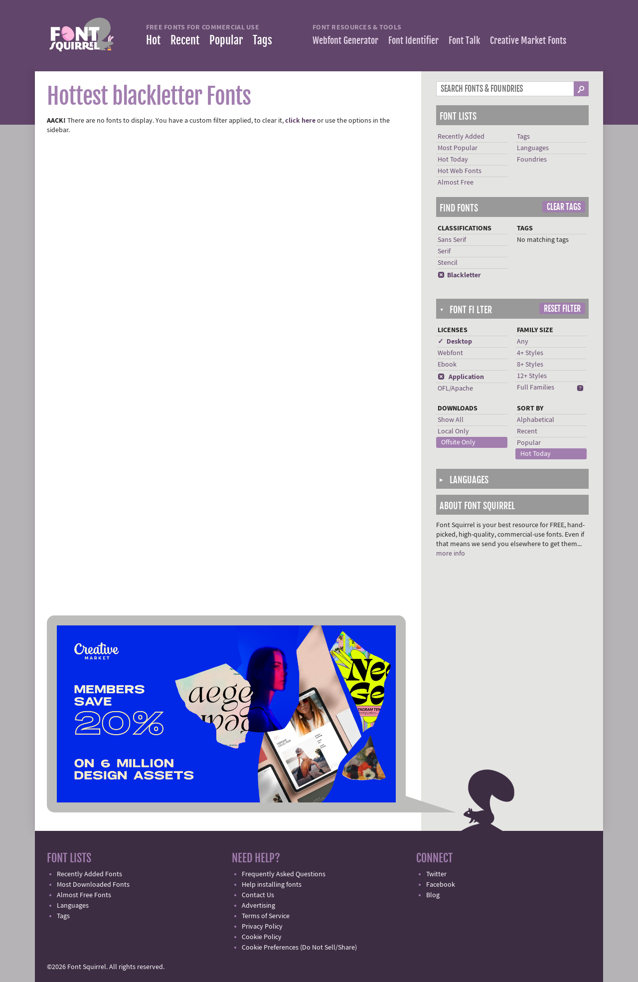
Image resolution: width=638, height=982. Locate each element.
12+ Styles (532, 376)
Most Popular (458, 148)
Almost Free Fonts (84, 895)
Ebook (447, 364)
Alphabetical (535, 419)
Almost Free (456, 182)
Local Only (453, 431)
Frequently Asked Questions (283, 874)
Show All (451, 419)
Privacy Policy (262, 926)
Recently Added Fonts (89, 874)
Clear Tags (564, 207)
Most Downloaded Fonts (93, 884)
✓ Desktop (455, 342)
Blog (433, 895)
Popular (226, 40)
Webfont (450, 353)
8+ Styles (530, 364)
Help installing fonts (272, 884)
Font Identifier (413, 40)
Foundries (532, 159)
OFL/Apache (455, 388)
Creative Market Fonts (528, 40)
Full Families (535, 387)
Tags (262, 40)
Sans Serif (452, 239)
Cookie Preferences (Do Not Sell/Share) (299, 947)
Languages (533, 148)
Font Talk (464, 40)
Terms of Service (266, 916)
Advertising (258, 905)
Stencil (448, 262)
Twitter (436, 874)
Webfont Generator (345, 40)
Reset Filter (562, 309)
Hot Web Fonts (459, 171)
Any (522, 341)
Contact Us (258, 895)
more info (450, 553)
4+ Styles (530, 353)
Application (461, 377)
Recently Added (461, 136)
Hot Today (453, 159)
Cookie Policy (262, 937)
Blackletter (459, 275)
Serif (444, 251)
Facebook (440, 884)
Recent (184, 40)
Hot (153, 40)
